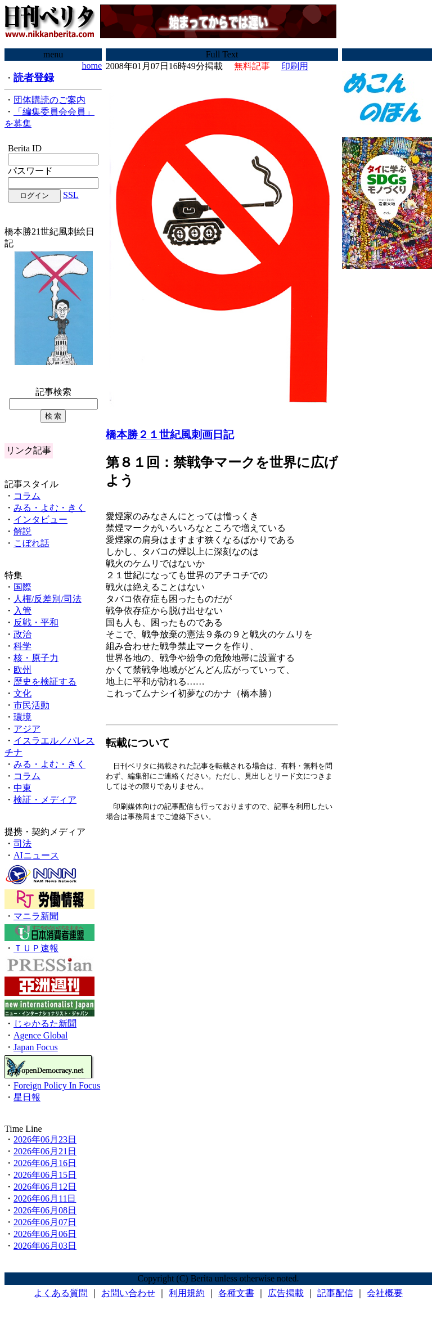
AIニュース (36, 855)
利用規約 (187, 1293)
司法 (23, 843)
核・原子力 (36, 658)
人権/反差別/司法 (48, 599)
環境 (23, 717)
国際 (23, 587)
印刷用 (294, 66)
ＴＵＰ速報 (36, 948)
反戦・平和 (36, 622)
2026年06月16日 (45, 1163)
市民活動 (32, 705)
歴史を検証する (45, 681)
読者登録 (34, 77)
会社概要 (385, 1293)
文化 (23, 693)
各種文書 (236, 1293)
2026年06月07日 (45, 1222)
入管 (23, 610)
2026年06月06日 (45, 1234)
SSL (71, 195)
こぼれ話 (32, 543)
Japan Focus (36, 1047)
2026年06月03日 (45, 1245)
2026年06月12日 (45, 1186)
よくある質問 (61, 1293)
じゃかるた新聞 (45, 1023)
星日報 (27, 1097)
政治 (23, 634)
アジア (27, 729)
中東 (23, 788)
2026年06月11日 (45, 1198)
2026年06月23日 (45, 1139)
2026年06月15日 (45, 1175)
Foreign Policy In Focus (57, 1085)
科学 (23, 646)
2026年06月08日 (45, 1210)
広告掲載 (286, 1293)
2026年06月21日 (45, 1151)
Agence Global (41, 1035)
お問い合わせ (128, 1293)
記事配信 (335, 1293)
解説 (23, 531)
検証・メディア (45, 799)
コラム (27, 496)
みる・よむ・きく (50, 507)
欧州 (23, 669)
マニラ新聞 (36, 916)
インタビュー (41, 519)
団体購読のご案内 (50, 100)
